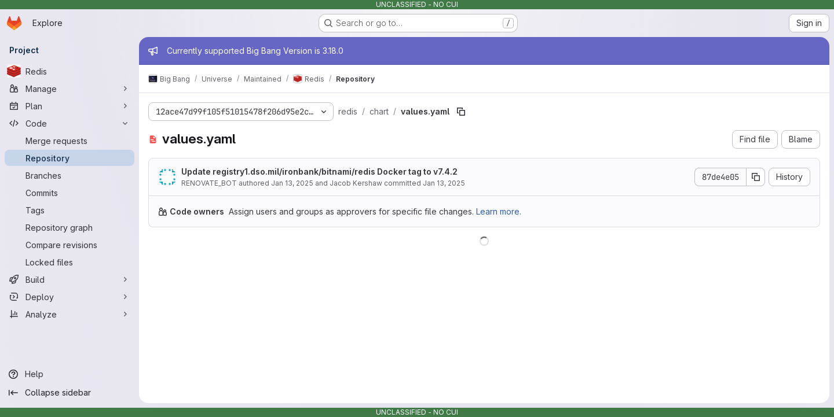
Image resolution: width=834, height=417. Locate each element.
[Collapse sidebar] (69, 393)
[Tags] (69, 210)
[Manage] (69, 88)
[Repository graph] (69, 227)
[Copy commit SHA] (756, 177)
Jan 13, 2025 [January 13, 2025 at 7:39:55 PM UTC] (292, 183)
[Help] (69, 374)
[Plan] (69, 106)
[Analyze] (69, 314)
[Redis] (69, 71)
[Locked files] (69, 262)
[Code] (69, 123)
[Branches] (69, 175)
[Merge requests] (69, 140)
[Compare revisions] (69, 245)
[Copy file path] (461, 111)
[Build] (69, 279)
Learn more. (498, 211)
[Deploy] (69, 297)
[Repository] (69, 158)
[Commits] (69, 192)
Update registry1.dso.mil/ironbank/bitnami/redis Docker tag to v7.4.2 (319, 171)
